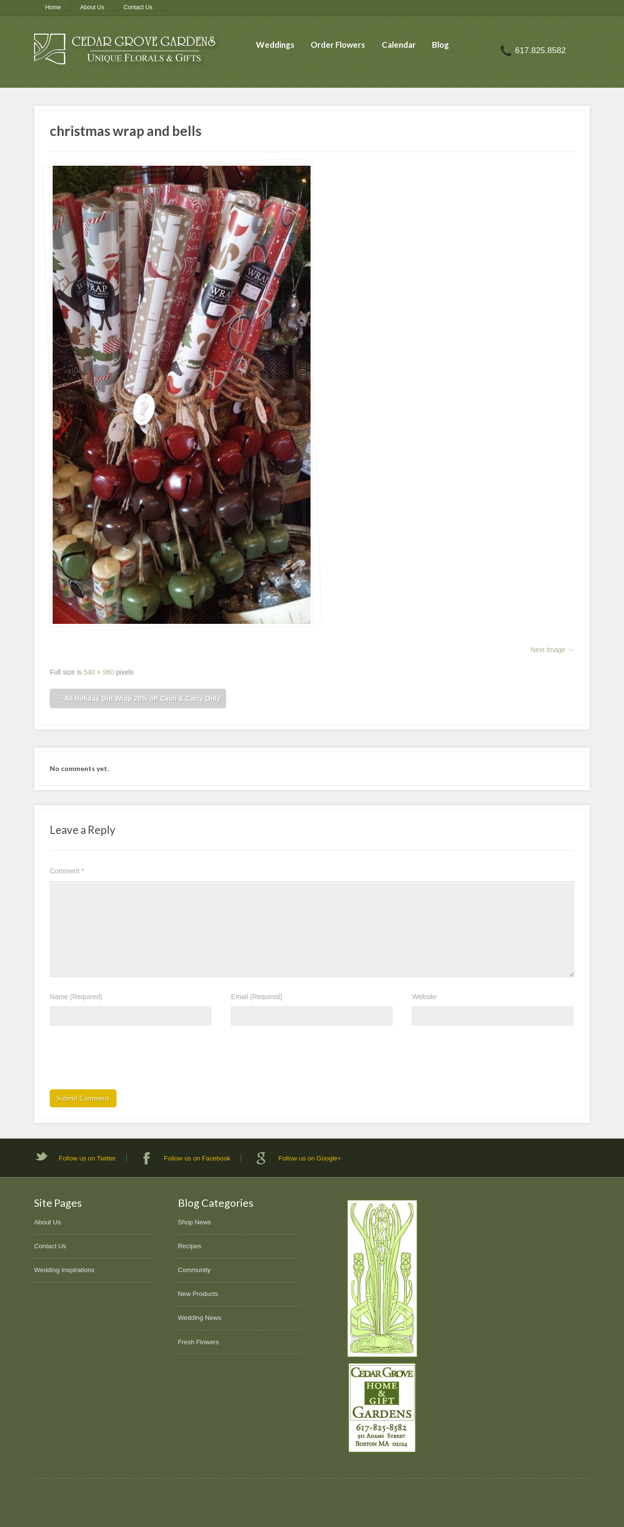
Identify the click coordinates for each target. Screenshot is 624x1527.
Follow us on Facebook (197, 1158)
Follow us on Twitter (87, 1158)
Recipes (189, 1246)
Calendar (399, 44)
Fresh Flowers (198, 1342)
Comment (67, 871)
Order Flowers (338, 44)
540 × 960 (99, 672)
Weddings (275, 44)
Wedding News (199, 1317)
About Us (92, 7)
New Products (198, 1293)
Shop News (194, 1222)
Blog (440, 44)
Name (76, 997)
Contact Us (138, 7)
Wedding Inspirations (64, 1270)
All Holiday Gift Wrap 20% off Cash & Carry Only (138, 698)
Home (53, 7)
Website (424, 997)
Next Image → (552, 650)
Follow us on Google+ (309, 1158)
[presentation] (124, 1061)
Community (194, 1270)
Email (256, 997)
